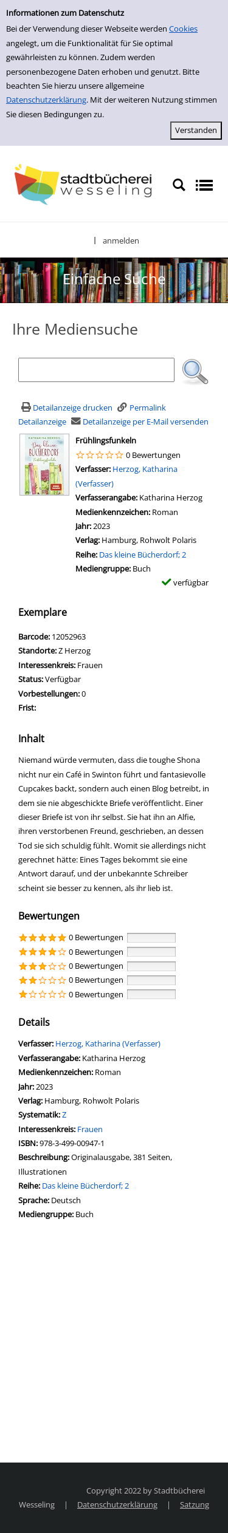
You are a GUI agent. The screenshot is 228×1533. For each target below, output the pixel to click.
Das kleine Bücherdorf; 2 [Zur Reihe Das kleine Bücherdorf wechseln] (142, 554)
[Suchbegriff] (96, 370)
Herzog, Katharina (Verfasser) (108, 1043)
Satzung (194, 1504)
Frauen (90, 1129)
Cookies (183, 28)
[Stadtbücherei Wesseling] (86, 184)
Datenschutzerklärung (46, 99)
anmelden (121, 240)
